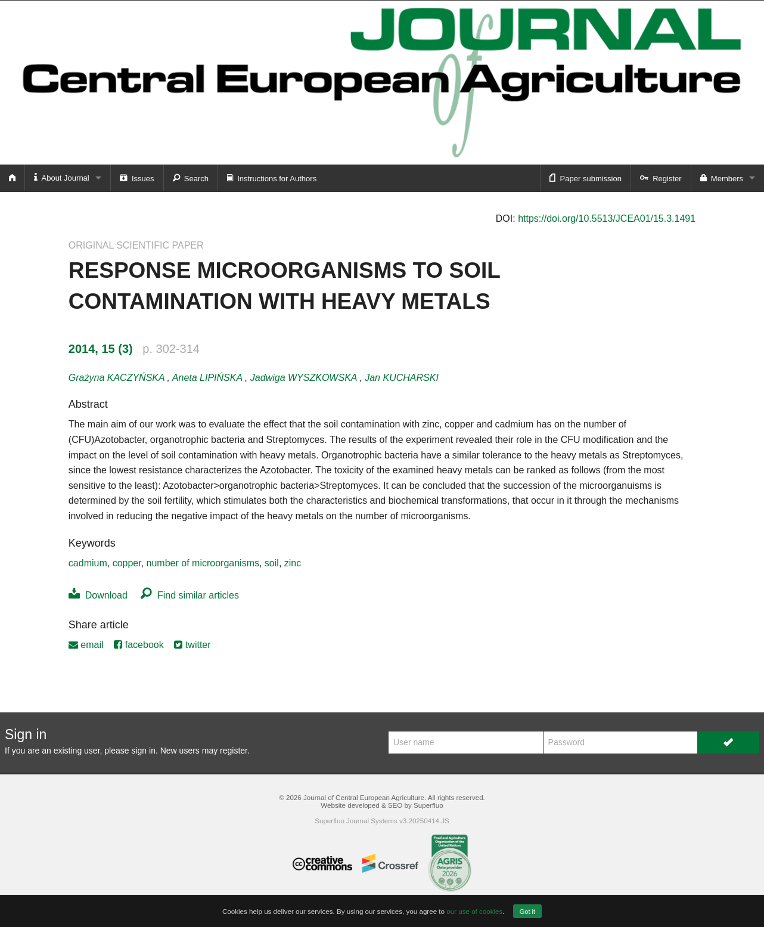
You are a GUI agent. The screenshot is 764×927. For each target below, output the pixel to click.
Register (661, 177)
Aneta (208, 378)
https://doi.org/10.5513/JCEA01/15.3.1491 (606, 218)
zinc (292, 563)
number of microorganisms (203, 563)
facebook (138, 645)
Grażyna (118, 378)
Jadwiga (304, 378)
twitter (192, 645)
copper (127, 563)
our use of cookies (474, 911)
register (233, 750)
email (86, 645)
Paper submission (585, 177)
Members (721, 177)
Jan (402, 378)
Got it (527, 911)
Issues (137, 177)
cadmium (88, 563)
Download (98, 595)
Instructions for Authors (271, 177)
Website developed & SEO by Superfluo (382, 805)
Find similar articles (190, 595)
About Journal (61, 177)
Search (191, 177)
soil (272, 563)
